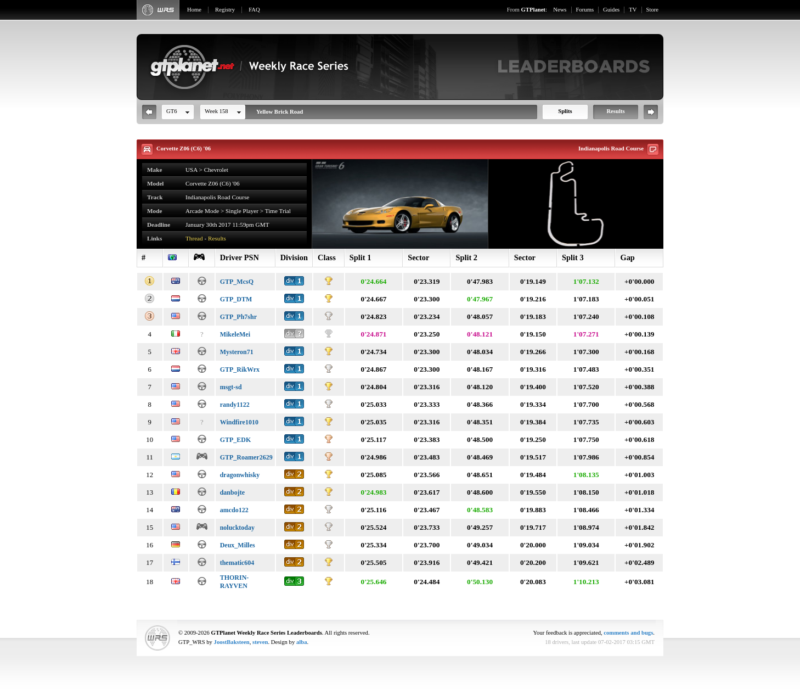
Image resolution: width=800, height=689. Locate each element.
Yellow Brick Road (279, 112)
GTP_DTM (236, 299)
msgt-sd (231, 387)
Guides (611, 10)
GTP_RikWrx (240, 369)
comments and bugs (628, 633)
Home (194, 10)
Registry (225, 10)
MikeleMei (235, 334)
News (559, 10)
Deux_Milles (237, 545)
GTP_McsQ (236, 281)
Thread (194, 238)
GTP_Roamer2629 (246, 457)
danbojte (232, 492)
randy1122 (235, 404)
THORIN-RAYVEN (234, 582)
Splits (565, 111)
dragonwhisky (240, 475)
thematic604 (237, 563)
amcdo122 (234, 510)
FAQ (254, 10)
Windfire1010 (239, 422)
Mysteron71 (236, 352)
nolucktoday (237, 527)
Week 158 (216, 111)
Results (615, 111)
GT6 (171, 111)
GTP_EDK (235, 440)
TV (632, 10)
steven (260, 642)
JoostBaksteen (232, 642)
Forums (585, 10)
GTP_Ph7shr (238, 317)
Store (652, 10)
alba (301, 642)
